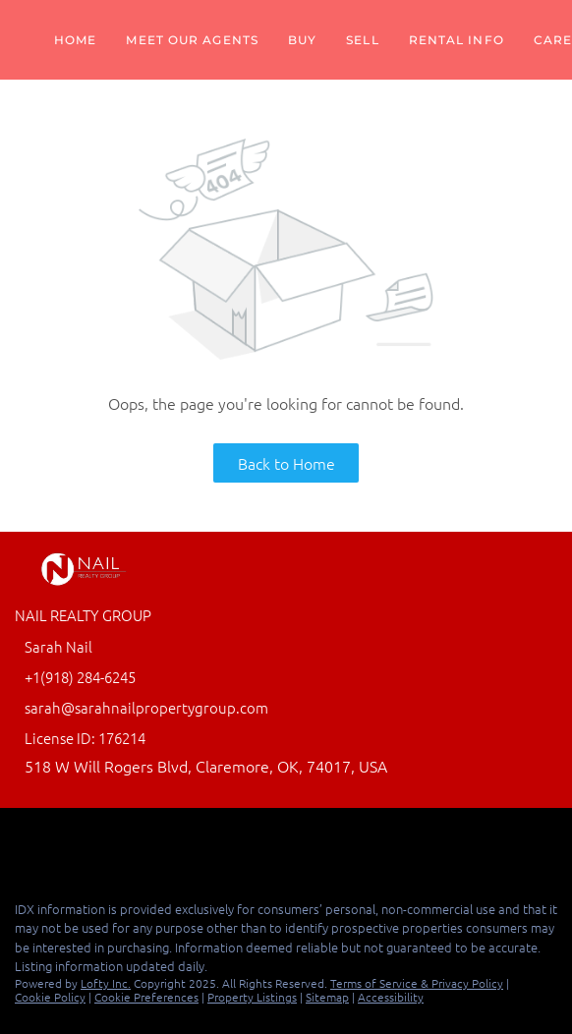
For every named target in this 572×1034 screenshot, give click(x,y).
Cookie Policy (50, 997)
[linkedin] (63, 842)
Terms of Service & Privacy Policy (416, 983)
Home (75, 39)
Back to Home (286, 463)
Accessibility (391, 997)
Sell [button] (362, 39)
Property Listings (252, 997)
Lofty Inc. (106, 983)
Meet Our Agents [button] (192, 39)
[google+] (102, 842)
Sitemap (327, 997)
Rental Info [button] (456, 39)
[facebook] (23, 842)
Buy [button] (302, 39)
